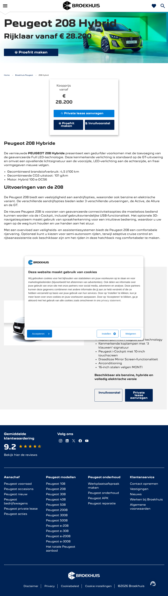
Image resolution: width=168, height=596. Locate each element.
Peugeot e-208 (57, 525)
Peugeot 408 (56, 499)
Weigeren (131, 333)
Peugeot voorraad (18, 484)
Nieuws (136, 494)
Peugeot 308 (56, 494)
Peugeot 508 (56, 505)
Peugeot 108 (55, 484)
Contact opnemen (144, 484)
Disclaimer (31, 586)
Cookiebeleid (70, 586)
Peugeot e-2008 (58, 536)
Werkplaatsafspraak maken (103, 485)
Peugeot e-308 (57, 531)
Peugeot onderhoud (103, 493)
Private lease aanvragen (82, 113)
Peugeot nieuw (15, 494)
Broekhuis (19, 6)
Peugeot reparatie (102, 503)
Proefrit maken (31, 52)
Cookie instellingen (98, 586)
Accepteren (41, 333)
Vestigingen (139, 489)
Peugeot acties (15, 514)
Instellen (109, 333)
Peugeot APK (98, 498)
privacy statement (111, 300)
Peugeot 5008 (57, 520)
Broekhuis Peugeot (24, 75)
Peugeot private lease (21, 508)
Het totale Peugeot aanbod (60, 548)
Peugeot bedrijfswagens (16, 501)
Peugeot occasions (18, 489)
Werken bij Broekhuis (146, 499)
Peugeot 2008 (57, 510)
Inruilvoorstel (97, 123)
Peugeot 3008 (57, 515)
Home (7, 75)
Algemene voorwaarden (140, 506)
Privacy (49, 586)
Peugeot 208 (56, 489)
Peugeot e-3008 (58, 541)
